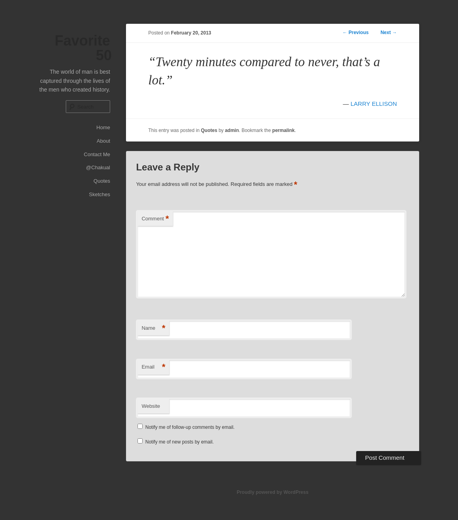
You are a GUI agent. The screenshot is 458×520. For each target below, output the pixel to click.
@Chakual (98, 167)
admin (232, 130)
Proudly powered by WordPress (272, 492)
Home (103, 127)
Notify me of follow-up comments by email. (190, 427)
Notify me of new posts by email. (179, 442)
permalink (283, 130)
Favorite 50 (83, 47)
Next (388, 32)
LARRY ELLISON (374, 103)
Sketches (99, 194)
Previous (355, 32)
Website (150, 406)
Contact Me (97, 154)
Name (153, 328)
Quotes (102, 181)
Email (153, 367)
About (103, 141)
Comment (155, 219)
